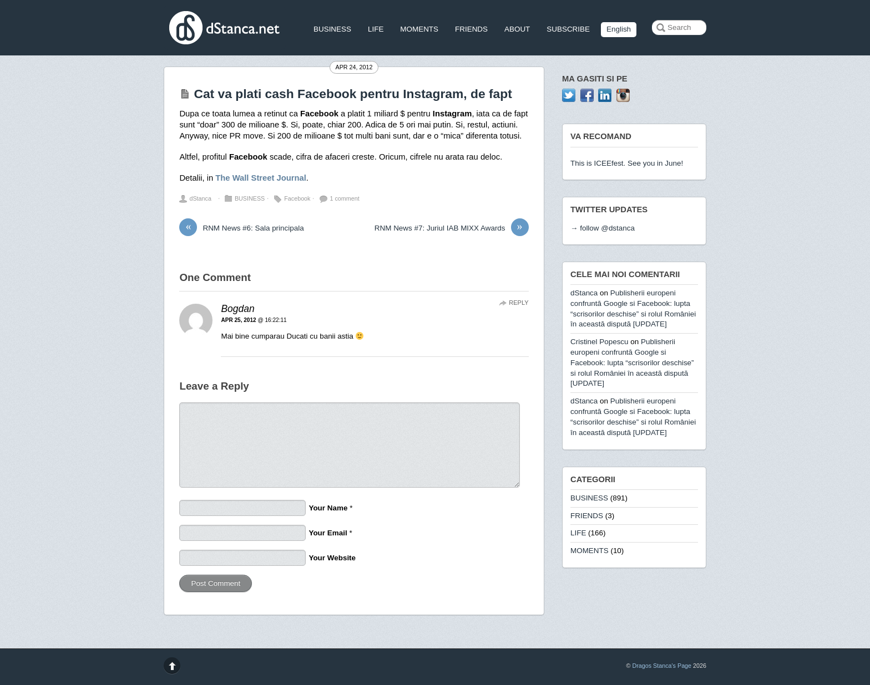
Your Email (327, 533)
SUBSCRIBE (568, 29)
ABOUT (517, 29)
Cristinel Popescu (599, 342)
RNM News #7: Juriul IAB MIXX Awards (452, 228)
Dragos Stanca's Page (661, 665)
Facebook (297, 198)
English (618, 29)
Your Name (327, 508)
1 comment (344, 198)
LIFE (375, 29)
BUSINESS (332, 29)
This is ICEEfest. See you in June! (626, 163)
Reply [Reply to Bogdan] (518, 302)
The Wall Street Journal (260, 177)
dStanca (200, 198)
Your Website (332, 558)
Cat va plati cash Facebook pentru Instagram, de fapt (353, 93)
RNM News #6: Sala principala (241, 228)
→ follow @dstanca (602, 228)
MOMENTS (419, 29)
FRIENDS (471, 29)
